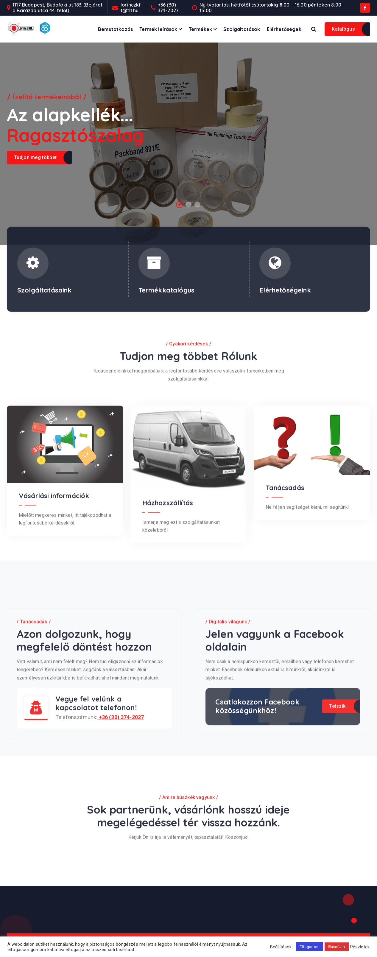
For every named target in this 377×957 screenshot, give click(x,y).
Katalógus (343, 29)
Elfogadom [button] (309, 947)
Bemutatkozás (115, 29)
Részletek (360, 947)
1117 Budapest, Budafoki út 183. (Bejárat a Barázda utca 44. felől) (57, 7)
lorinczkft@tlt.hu (131, 7)
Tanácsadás (285, 569)
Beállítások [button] (281, 947)
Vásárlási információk (54, 577)
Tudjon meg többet (35, 157)
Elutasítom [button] (336, 947)
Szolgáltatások (241, 29)
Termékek (200, 29)
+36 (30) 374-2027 (168, 7)
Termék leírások (158, 29)
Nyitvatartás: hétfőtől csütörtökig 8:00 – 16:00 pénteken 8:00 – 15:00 (272, 7)
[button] (180, 205)
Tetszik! (338, 787)
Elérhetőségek (284, 29)
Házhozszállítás (167, 584)
